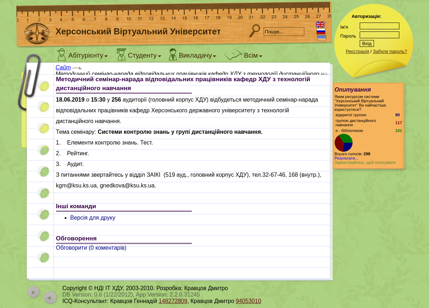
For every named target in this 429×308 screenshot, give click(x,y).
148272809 (173, 301)
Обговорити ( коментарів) (91, 248)
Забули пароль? (390, 51)
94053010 (248, 301)
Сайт (63, 67)
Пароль (348, 36)
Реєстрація (357, 51)
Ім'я (344, 27)
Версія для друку (92, 218)
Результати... (346, 158)
